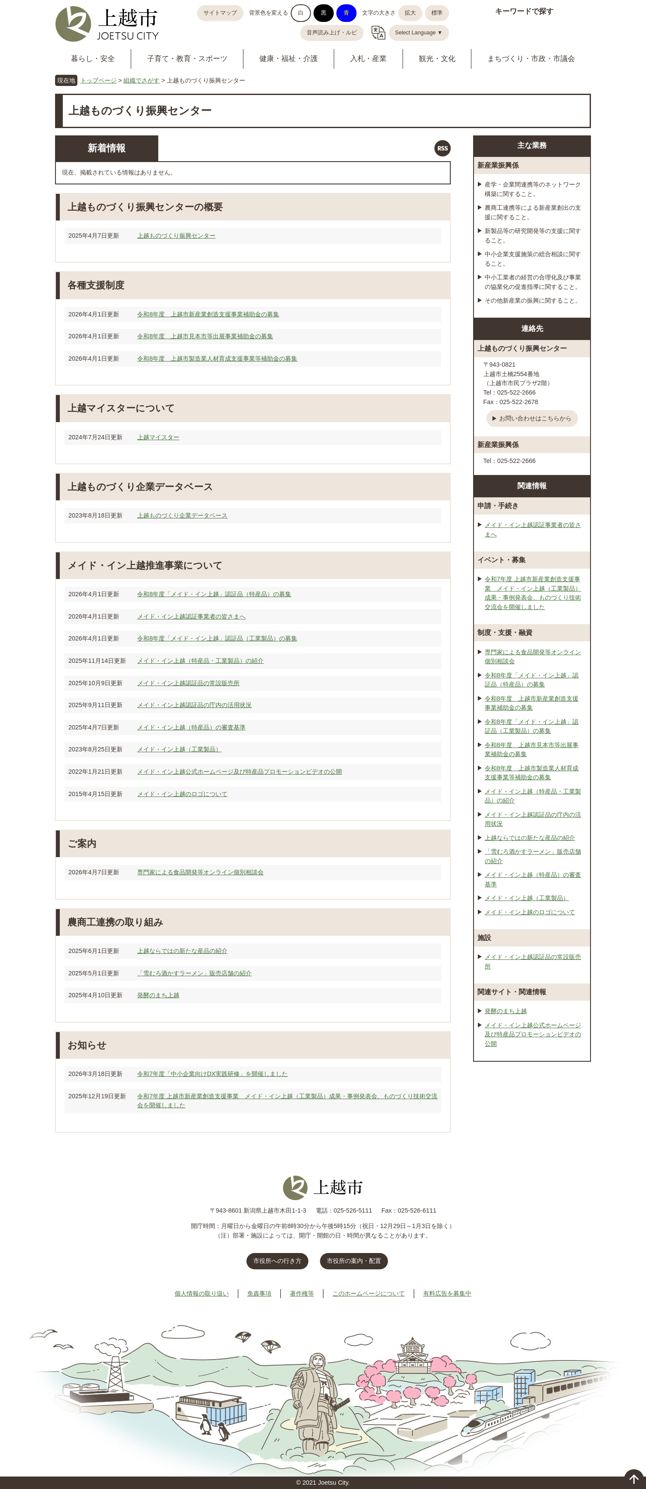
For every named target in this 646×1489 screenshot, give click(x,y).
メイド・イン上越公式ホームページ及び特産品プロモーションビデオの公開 (239, 771)
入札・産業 (368, 59)
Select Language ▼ (419, 33)
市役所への (277, 1260)
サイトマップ (220, 13)
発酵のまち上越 (158, 995)
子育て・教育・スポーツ (187, 59)
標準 (437, 13)
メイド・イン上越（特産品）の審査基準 (191, 727)
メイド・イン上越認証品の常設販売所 (188, 683)
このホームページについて (368, 1293)
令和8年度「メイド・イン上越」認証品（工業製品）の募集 (217, 638)
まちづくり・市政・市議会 (531, 59)
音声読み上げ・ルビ (332, 33)
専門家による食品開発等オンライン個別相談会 (200, 872)
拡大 (410, 13)
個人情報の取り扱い (202, 1293)
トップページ (98, 80)
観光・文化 (437, 59)
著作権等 (302, 1293)
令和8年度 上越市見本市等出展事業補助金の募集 (205, 336)
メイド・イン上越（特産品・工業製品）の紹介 (200, 660)
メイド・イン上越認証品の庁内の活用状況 (194, 705)
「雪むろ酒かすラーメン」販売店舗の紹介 (194, 973)
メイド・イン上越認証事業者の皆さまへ (191, 616)
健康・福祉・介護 (288, 59)
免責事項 (259, 1293)
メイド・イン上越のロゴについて (182, 793)
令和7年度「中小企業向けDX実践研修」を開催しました (212, 1073)
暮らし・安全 (93, 59)
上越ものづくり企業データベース (182, 515)
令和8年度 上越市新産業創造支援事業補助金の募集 (208, 314)
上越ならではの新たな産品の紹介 (182, 950)
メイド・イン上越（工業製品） (179, 749)
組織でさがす (141, 80)
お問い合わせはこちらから (535, 418)
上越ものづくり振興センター (176, 235)
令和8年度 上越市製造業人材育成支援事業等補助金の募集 (217, 358)
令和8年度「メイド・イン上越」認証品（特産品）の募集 (214, 594)
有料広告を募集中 (447, 1293)
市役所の (354, 1260)
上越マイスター (158, 437)
